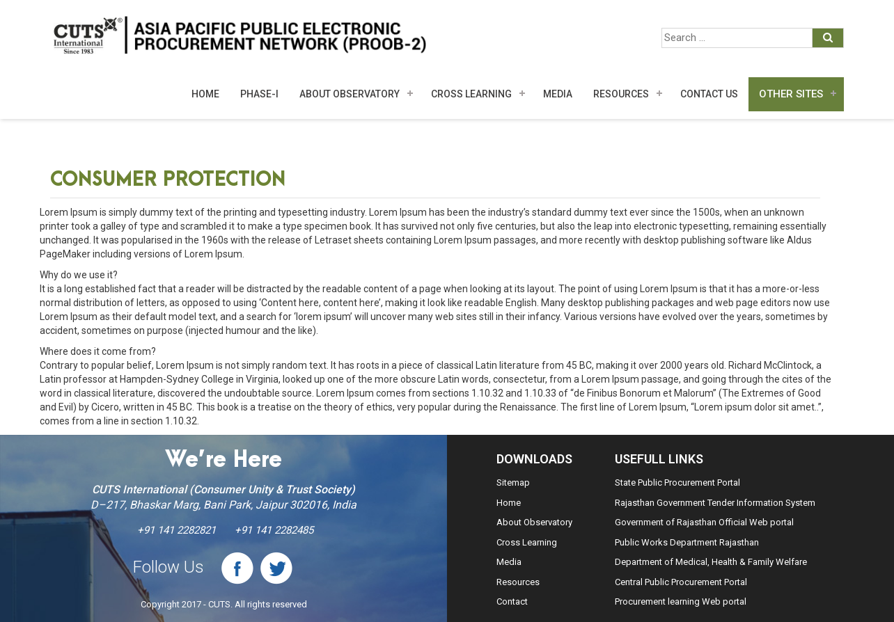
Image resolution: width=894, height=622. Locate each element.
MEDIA (557, 93)
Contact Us (709, 93)
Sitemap (513, 482)
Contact (512, 601)
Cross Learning (471, 93)
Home (205, 93)
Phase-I (259, 93)
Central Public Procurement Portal (681, 582)
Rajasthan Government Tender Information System (715, 502)
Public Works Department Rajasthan (687, 542)
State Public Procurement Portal (677, 482)
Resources (621, 93)
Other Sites (791, 94)
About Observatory (349, 93)
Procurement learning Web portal (680, 601)
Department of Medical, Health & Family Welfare (711, 562)
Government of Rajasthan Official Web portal (704, 522)
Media (509, 562)
